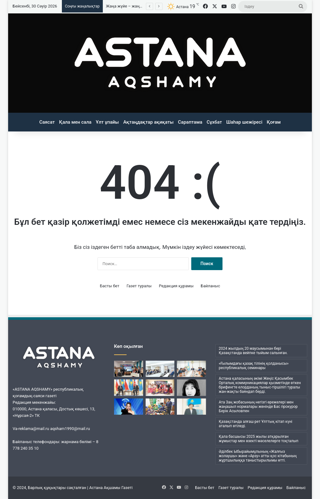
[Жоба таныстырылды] (191, 369)
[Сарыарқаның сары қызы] (128, 406)
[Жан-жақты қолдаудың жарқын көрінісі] (160, 387)
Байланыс (210, 286)
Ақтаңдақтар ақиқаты (148, 122)
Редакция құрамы (176, 286)
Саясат (47, 122)
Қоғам (274, 122)
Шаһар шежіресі (244, 122)
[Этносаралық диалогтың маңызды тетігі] (160, 406)
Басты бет (109, 286)
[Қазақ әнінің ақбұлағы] (128, 369)
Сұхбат (214, 122)
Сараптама (190, 122)
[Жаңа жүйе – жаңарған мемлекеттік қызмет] (191, 406)
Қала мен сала (75, 122)
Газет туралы (139, 286)
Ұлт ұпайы (107, 122)
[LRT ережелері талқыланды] (160, 369)
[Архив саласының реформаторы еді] (191, 387)
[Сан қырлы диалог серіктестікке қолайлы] (128, 387)
